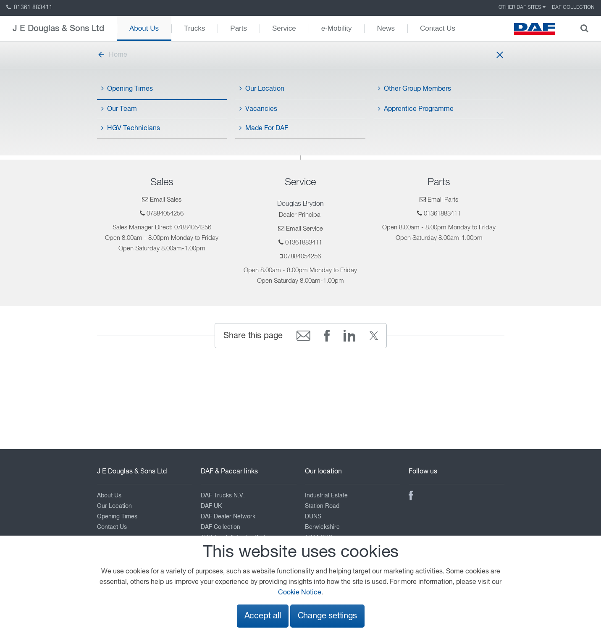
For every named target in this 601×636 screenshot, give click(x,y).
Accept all (262, 616)
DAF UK (211, 506)
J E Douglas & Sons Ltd (58, 28)
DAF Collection (573, 7)
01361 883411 (29, 8)
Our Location (261, 88)
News (386, 28)
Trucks (194, 28)
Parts (238, 28)
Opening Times (127, 88)
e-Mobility (336, 28)
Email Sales (165, 200)
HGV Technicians (130, 128)
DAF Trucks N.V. (223, 496)
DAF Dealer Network (228, 517)
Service (284, 28)
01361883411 (303, 242)
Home (112, 55)
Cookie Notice (299, 592)
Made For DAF (263, 128)
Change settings (327, 616)
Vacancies (258, 109)
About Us (144, 28)
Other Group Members (414, 88)
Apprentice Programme (416, 109)
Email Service (304, 229)
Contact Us (437, 28)
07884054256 (165, 213)
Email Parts (443, 200)
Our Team (119, 109)
